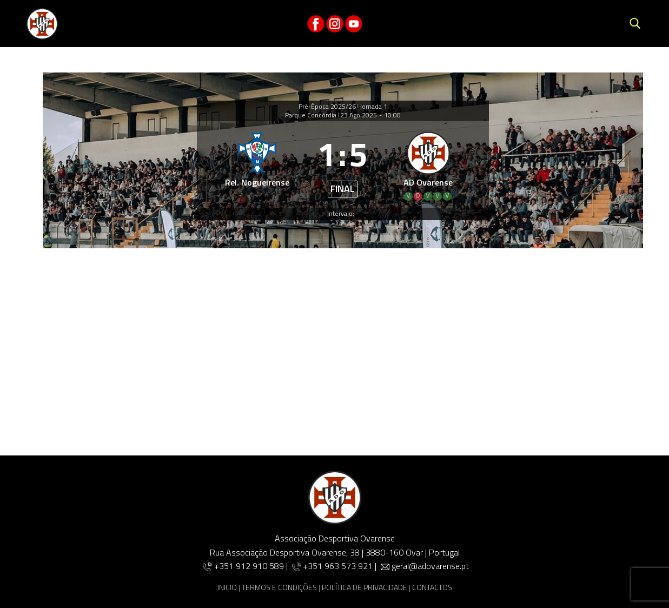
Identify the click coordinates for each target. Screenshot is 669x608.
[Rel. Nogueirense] (257, 164)
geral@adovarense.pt (430, 565)
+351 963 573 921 (338, 565)
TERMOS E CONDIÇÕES (279, 587)
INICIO (227, 587)
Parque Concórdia (310, 115)
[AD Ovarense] (428, 164)
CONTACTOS (432, 587)
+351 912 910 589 (250, 565)
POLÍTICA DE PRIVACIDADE (364, 587)
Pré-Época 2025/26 (327, 106)
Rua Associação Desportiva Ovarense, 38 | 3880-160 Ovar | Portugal (335, 552)
